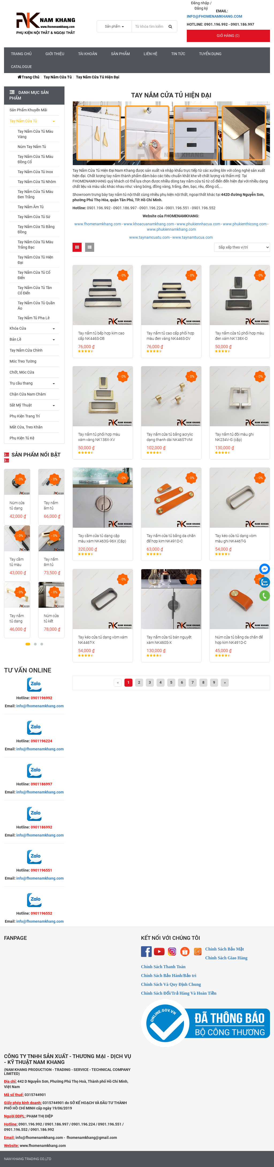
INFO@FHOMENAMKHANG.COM (214, 16)
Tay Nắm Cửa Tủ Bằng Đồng (36, 229)
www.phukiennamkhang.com (171, 229)
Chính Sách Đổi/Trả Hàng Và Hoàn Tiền (178, 993)
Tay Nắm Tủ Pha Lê (34, 318)
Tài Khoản (87, 54)
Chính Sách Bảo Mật (224, 949)
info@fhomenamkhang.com (40, 706)
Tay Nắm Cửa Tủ (58, 77)
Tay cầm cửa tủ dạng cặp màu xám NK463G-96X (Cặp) (102, 538)
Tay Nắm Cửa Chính (26, 350)
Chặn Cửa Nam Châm (28, 394)
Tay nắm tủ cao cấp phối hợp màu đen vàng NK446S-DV (170, 336)
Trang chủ (21, 54)
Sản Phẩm (120, 54)
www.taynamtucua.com (192, 237)
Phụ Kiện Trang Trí (25, 416)
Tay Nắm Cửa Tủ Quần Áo (36, 305)
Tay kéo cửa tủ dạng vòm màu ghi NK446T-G (235, 538)
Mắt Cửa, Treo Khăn (26, 427)
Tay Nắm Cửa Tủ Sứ (34, 217)
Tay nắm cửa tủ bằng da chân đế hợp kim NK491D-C (171, 538)
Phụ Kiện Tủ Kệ (22, 438)
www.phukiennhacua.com (198, 224)
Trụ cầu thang (21, 383)
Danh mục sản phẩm (29, 95)
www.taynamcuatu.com (149, 237)
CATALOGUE (21, 66)
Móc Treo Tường (23, 361)
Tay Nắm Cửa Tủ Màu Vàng (35, 134)
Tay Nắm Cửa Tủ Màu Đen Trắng (35, 194)
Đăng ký (201, 8)
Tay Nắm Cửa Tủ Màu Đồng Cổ (35, 159)
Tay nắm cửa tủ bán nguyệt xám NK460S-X (169, 640)
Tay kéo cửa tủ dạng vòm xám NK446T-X (102, 640)
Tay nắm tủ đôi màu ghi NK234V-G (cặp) (234, 437)
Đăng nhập (200, 3)
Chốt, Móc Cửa (22, 372)
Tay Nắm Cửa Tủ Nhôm (37, 182)
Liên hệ (150, 54)
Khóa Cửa (18, 328)
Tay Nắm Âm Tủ (31, 207)
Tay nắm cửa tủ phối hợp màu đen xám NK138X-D (239, 336)
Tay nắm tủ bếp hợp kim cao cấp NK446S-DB (101, 336)
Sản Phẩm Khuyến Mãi (28, 110)
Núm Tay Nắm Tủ (32, 147)
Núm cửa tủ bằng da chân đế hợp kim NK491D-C (239, 640)
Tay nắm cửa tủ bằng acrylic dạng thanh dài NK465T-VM (170, 437)
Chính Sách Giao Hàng (226, 958)
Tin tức (178, 54)
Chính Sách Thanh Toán (163, 966)
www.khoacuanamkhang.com (149, 224)
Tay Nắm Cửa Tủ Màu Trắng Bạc (35, 244)
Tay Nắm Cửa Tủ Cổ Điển (34, 275)
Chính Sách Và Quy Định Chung (171, 984)
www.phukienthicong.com (245, 224)
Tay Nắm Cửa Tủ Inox (35, 172)
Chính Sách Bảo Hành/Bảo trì (168, 975)
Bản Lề (15, 339)
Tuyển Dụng (210, 54)
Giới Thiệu (54, 54)
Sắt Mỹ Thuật (21, 405)
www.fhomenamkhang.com (97, 224)
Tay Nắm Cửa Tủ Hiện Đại (35, 260)
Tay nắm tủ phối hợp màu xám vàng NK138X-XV (99, 437)
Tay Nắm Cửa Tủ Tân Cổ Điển (35, 290)
